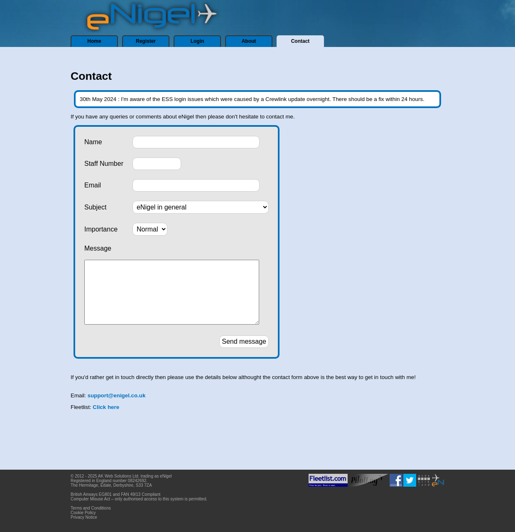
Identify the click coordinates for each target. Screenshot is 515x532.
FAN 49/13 (130, 494)
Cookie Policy (83, 512)
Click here (106, 419)
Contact (300, 41)
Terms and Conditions (91, 508)
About (249, 41)
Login (197, 41)
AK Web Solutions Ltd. (119, 476)
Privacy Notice (84, 517)
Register (146, 41)
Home (94, 41)
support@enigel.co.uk (117, 408)
